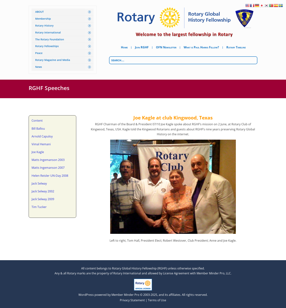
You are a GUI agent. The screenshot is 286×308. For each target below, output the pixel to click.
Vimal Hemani (41, 144)
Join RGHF (142, 47)
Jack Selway (39, 183)
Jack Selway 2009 (43, 199)
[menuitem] (63, 12)
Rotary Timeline (236, 47)
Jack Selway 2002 (43, 191)
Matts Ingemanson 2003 (48, 159)
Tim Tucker (39, 207)
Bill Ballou (38, 128)
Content (37, 120)
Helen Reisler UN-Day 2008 (50, 175)
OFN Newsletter (166, 47)
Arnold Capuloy (42, 136)
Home (124, 47)
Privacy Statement (132, 300)
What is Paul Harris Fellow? (201, 47)
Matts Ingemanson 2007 (48, 167)
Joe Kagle (38, 151)
